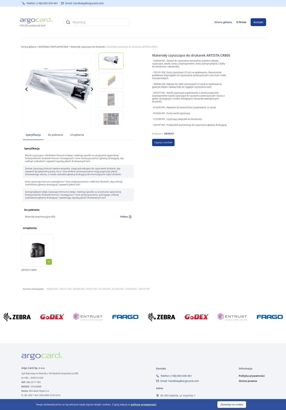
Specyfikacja (33, 134)
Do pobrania (55, 134)
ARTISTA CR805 (29, 270)
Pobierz (126, 216)
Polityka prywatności (252, 376)
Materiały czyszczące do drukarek (88, 46)
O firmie (241, 22)
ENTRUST (169, 133)
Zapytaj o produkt (163, 142)
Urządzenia (77, 134)
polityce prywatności (143, 404)
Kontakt (258, 22)
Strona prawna (248, 381)
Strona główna (223, 22)
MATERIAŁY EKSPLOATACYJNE (53, 46)
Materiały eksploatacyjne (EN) (40, 216)
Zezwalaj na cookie (231, 404)
